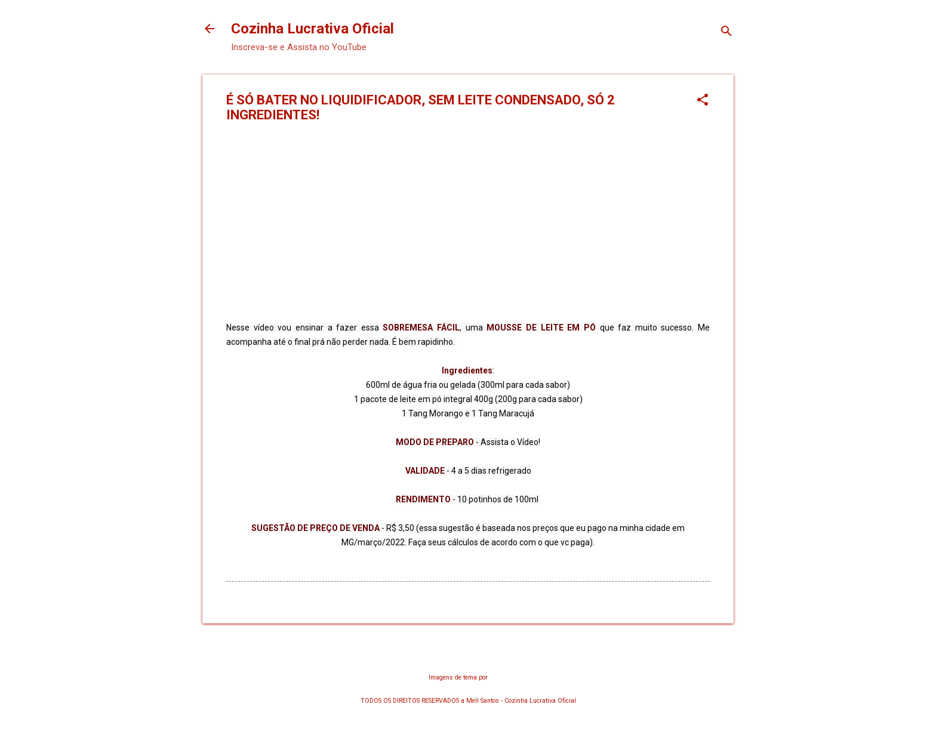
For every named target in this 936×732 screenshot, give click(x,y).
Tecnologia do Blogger (468, 653)
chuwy (498, 677)
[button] (702, 100)
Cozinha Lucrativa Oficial (312, 28)
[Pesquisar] (726, 32)
